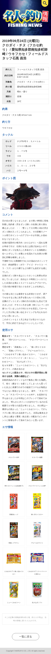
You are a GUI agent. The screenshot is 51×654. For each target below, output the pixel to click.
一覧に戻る (25, 636)
